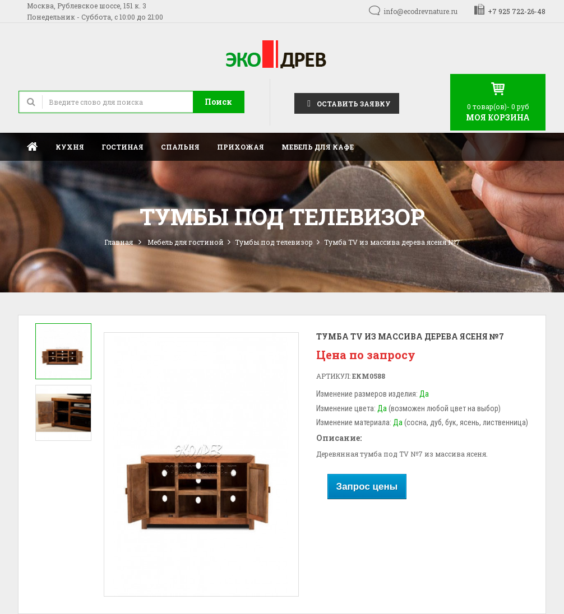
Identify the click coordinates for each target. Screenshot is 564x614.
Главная (33, 146)
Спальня (180, 146)
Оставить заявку (347, 103)
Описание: (339, 437)
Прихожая (240, 146)
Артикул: (333, 375)
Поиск (218, 101)
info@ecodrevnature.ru (420, 11)
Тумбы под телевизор (274, 242)
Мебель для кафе (317, 146)
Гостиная (122, 146)
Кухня (70, 146)
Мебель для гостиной (185, 242)
